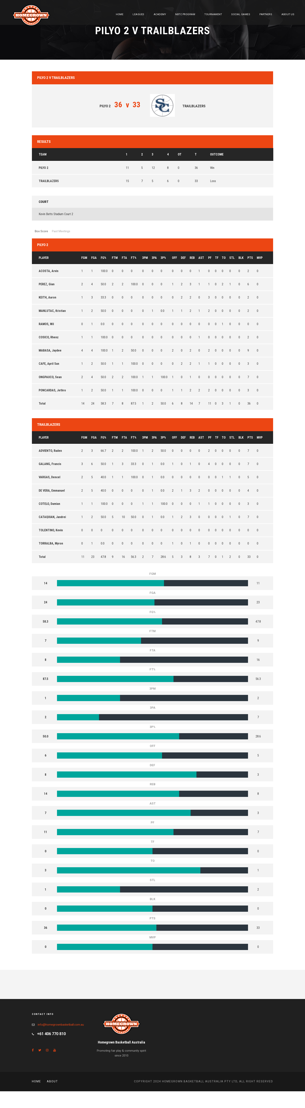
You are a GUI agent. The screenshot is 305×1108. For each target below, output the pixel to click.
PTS (250, 258)
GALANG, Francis (50, 464)
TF (216, 258)
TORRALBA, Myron (51, 543)
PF (209, 258)
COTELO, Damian (49, 504)
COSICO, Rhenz (49, 337)
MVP (260, 258)
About (52, 1081)
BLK (241, 258)
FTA (124, 258)
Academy (160, 14)
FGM (84, 258)
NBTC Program (185, 14)
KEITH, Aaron (47, 297)
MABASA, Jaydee (50, 350)
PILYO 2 (43, 168)
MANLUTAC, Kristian (52, 311)
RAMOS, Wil (46, 324)
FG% (103, 258)
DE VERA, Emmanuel (52, 490)
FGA (94, 258)
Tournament (213, 14)
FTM (115, 258)
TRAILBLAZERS (49, 181)
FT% (133, 258)
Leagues (138, 14)
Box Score (41, 231)
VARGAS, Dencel (49, 477)
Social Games (240, 14)
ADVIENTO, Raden (50, 451)
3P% (163, 258)
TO (224, 258)
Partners (265, 14)
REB (192, 258)
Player (44, 258)
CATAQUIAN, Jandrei (52, 517)
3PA (154, 258)
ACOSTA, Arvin (48, 271)
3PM (145, 258)
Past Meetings (61, 231)
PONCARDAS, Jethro (52, 390)
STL (232, 258)
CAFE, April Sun (49, 364)
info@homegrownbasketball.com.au (61, 1024)
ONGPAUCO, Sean (50, 377)
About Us (287, 14)
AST (201, 258)
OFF (174, 258)
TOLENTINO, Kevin (51, 530)
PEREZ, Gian (46, 284)
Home (119, 14)
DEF (183, 258)
